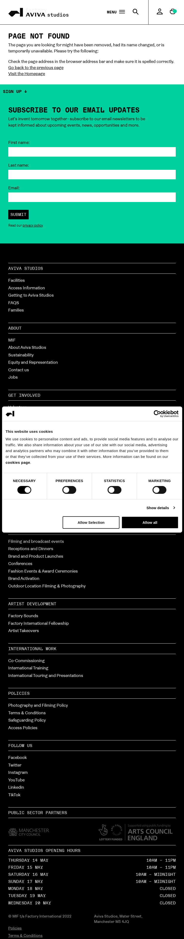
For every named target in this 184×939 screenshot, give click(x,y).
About (15, 328)
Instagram (18, 772)
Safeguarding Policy (27, 720)
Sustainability (21, 355)
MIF (12, 340)
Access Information (26, 288)
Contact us (18, 370)
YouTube (16, 780)
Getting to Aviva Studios (31, 295)
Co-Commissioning (26, 660)
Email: (14, 188)
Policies (19, 693)
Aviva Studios (25, 268)
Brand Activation (23, 578)
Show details (158, 508)
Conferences (20, 563)
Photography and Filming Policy (38, 705)
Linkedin (16, 787)
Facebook (17, 757)
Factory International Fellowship (38, 623)
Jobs (13, 377)
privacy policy (33, 225)
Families (16, 310)
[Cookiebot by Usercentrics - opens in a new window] (157, 413)
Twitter (14, 765)
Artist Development (32, 603)
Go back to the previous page (35, 67)
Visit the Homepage (26, 73)
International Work (32, 648)
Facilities (16, 280)
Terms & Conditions (27, 713)
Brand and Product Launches (35, 556)
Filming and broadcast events (36, 541)
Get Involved (24, 395)
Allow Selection (91, 522)
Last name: (18, 165)
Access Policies (22, 727)
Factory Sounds (23, 615)
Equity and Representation (33, 362)
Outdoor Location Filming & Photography (47, 586)
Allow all (149, 522)
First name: (19, 142)
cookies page (18, 462)
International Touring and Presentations (45, 675)
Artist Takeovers (23, 630)
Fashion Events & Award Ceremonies (43, 571)
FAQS (13, 302)
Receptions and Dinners (30, 548)
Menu (116, 12)
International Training (28, 668)
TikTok (14, 795)
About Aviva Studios (27, 347)
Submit (18, 214)
